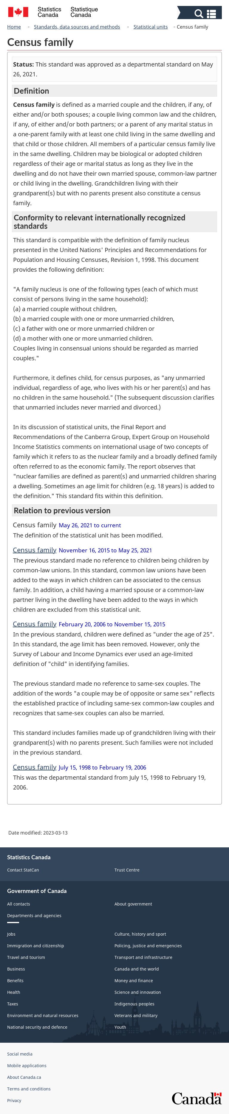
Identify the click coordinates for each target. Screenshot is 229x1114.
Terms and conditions (29, 1089)
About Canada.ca (24, 1077)
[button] (200, 14)
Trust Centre (127, 870)
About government (133, 904)
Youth (120, 1027)
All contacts (18, 904)
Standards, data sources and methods (77, 27)
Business (16, 969)
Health (13, 992)
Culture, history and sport (140, 934)
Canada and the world (136, 969)
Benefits (15, 980)
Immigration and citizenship (35, 945)
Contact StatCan (23, 870)
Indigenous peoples (134, 1004)
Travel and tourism (26, 957)
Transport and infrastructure (143, 957)
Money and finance (133, 980)
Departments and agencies (34, 915)
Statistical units (151, 27)
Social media (20, 1054)
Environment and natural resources (42, 1015)
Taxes (12, 1004)
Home (14, 27)
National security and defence (37, 1027)
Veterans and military (135, 1015)
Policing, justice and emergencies (148, 945)
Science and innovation (137, 992)
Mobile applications (27, 1065)
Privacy (14, 1100)
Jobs (11, 934)
